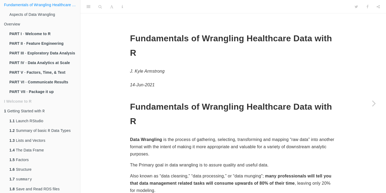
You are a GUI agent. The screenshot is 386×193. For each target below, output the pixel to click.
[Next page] (374, 103)
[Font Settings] (111, 6)
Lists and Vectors (27, 141)
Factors (19, 161)
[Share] (378, 6)
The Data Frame (26, 151)
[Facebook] (367, 6)
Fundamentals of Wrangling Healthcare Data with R (42, 5)
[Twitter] (356, 6)
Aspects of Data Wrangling (32, 14)
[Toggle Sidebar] (88, 6)
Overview (12, 24)
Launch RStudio (26, 121)
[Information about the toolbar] (122, 6)
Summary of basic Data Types (40, 131)
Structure (20, 170)
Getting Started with (24, 111)
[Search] (100, 6)
